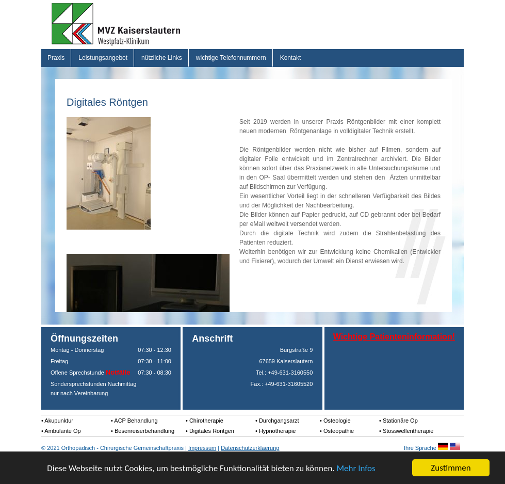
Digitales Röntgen (211, 431)
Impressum (202, 448)
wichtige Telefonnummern (231, 57)
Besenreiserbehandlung (144, 431)
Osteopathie (338, 431)
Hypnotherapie (277, 431)
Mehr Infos (355, 468)
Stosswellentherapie (408, 431)
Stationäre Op (400, 420)
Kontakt (290, 57)
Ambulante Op (62, 431)
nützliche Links (161, 57)
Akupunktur (58, 420)
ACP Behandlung (135, 420)
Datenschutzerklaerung (250, 448)
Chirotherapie (206, 420)
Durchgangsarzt (279, 420)
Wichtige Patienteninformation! (394, 336)
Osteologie (337, 420)
